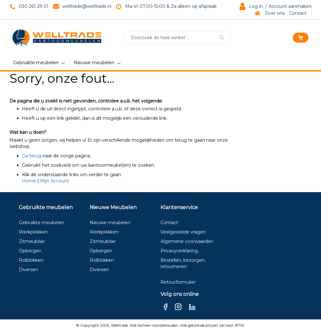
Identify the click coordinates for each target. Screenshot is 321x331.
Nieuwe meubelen (110, 222)
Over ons (275, 13)
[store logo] (57, 37)
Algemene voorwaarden (186, 241)
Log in (256, 6)
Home (29, 181)
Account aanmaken (290, 6)
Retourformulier (178, 282)
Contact (298, 13)
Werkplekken (33, 232)
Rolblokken (31, 260)
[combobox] (177, 37)
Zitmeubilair (32, 241)
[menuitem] (38, 62)
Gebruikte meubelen (41, 222)
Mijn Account (54, 181)
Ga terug (31, 156)
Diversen (28, 269)
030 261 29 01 (34, 6)
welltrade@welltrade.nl (86, 6)
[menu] (66, 63)
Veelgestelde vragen (183, 232)
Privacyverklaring (179, 251)
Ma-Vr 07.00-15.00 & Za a (152, 6)
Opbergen (30, 251)
